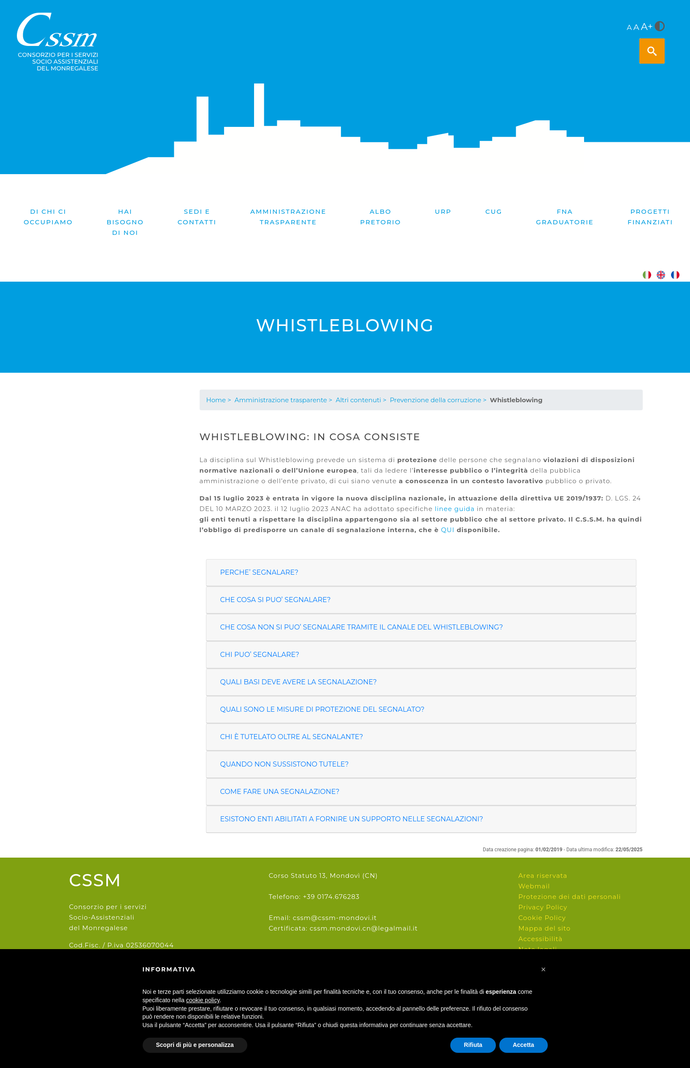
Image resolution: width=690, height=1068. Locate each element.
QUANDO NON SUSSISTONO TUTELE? (284, 764)
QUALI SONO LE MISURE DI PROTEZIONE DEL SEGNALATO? (322, 709)
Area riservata (542, 876)
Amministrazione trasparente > (284, 400)
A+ (647, 26)
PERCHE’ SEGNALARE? (259, 572)
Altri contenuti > (361, 400)
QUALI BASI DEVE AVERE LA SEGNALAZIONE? (298, 682)
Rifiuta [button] (473, 1044)
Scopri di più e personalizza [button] (195, 1044)
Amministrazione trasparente (288, 216)
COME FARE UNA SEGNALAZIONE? (280, 792)
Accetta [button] (523, 1044)
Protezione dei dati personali (569, 897)
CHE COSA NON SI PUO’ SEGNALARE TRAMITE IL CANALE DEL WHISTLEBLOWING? (361, 627)
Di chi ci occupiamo (48, 216)
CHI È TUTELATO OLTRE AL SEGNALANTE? (291, 737)
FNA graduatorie (565, 216)
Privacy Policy (542, 907)
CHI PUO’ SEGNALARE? (260, 655)
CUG (493, 211)
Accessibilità (540, 939)
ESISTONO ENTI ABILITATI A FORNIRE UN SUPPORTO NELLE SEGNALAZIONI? (351, 819)
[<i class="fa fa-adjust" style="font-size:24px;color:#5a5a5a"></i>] (660, 27)
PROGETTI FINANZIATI (650, 216)
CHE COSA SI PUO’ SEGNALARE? (275, 600)
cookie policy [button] (202, 1000)
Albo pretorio (380, 216)
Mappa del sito (544, 928)
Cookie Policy (542, 918)
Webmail (534, 886)
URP (443, 211)
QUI (448, 530)
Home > (218, 400)
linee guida (455, 509)
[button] (543, 969)
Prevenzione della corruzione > (438, 400)
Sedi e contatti (197, 216)
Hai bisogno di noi (125, 222)
